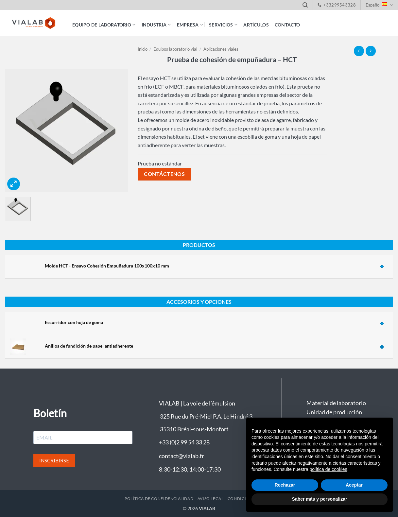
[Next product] (359, 51)
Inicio (142, 49)
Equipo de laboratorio (104, 25)
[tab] (216, 266)
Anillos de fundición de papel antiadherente (89, 346)
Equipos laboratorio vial (175, 49)
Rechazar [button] (285, 485)
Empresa (190, 25)
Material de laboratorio (336, 403)
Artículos (256, 24)
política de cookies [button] (328, 469)
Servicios (223, 25)
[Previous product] (371, 51)
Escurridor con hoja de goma (74, 322)
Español (379, 5)
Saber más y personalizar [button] (319, 499)
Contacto (287, 24)
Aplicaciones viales (220, 49)
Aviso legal (211, 498)
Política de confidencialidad (159, 498)
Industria (156, 25)
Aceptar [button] (354, 485)
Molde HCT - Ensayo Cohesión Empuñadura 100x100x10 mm (107, 265)
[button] (305, 5)
